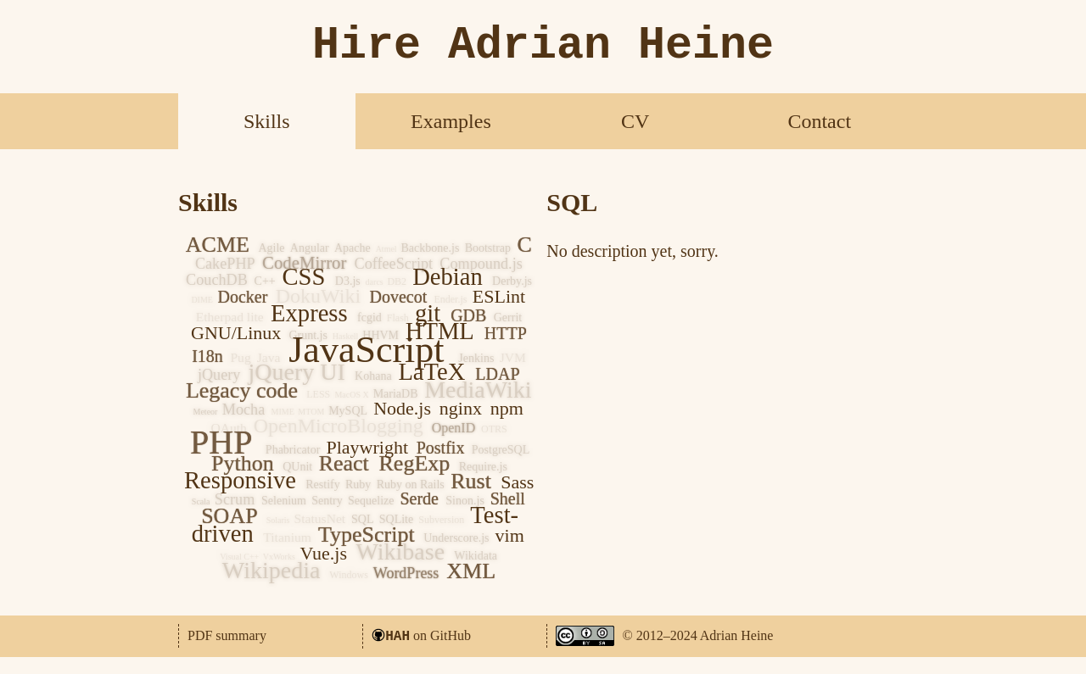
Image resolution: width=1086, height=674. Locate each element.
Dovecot (398, 296)
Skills (267, 121)
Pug (240, 357)
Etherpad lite (230, 316)
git (427, 313)
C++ (265, 281)
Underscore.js (456, 538)
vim (509, 535)
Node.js (402, 408)
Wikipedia (271, 570)
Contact (819, 121)
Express (309, 313)
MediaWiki (477, 389)
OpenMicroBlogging (338, 426)
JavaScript (366, 349)
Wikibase (400, 551)
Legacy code (242, 390)
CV (635, 121)
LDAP (497, 374)
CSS (303, 277)
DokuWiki (318, 296)
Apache (352, 248)
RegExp (415, 463)
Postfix (441, 447)
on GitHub (428, 635)
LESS (318, 394)
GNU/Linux (236, 332)
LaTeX (431, 372)
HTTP (505, 333)
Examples (451, 121)
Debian (447, 277)
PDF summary (227, 635)
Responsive (240, 480)
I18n (207, 356)
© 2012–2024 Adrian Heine (698, 635)
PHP (221, 442)
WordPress (406, 573)
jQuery (219, 374)
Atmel (386, 248)
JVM (513, 357)
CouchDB (217, 279)
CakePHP (225, 263)
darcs (374, 282)
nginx (460, 408)
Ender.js (450, 299)
